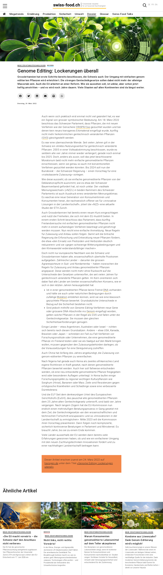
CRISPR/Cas (83, 127)
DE (149, 4)
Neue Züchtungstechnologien (31, 65)
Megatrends (16, 14)
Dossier (91, 14)
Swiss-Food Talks (122, 14)
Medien (47, 532)
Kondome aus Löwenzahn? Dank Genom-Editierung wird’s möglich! (140, 540)
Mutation (62, 297)
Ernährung (33, 14)
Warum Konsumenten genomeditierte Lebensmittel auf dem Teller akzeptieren (101, 540)
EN (156, 4)
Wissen (50, 65)
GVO (45, 137)
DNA (106, 290)
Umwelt (79, 14)
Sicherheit (65, 14)
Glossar (104, 14)
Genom (90, 311)
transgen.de (51, 463)
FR (152, 4)
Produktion (49, 14)
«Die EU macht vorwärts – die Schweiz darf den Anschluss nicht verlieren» (20, 540)
